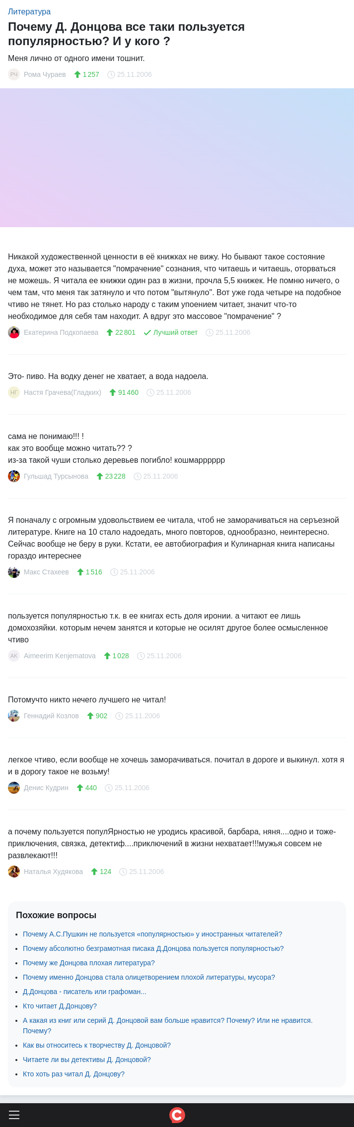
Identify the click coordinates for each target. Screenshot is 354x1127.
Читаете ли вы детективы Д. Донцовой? (87, 1060)
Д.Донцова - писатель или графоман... (84, 992)
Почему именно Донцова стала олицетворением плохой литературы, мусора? (149, 977)
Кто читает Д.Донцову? (60, 1006)
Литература (29, 11)
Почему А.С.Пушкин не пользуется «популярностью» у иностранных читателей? (152, 934)
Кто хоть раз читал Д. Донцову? (74, 1074)
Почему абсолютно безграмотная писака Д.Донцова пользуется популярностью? (153, 948)
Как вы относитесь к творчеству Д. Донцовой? (97, 1045)
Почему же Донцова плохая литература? (89, 963)
